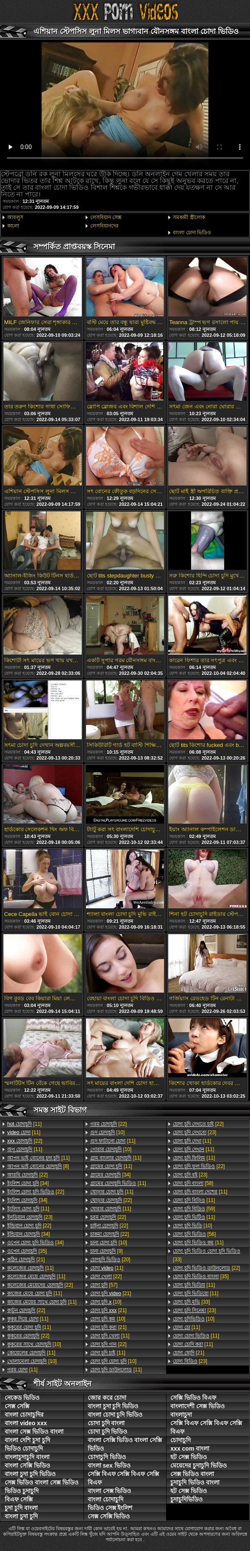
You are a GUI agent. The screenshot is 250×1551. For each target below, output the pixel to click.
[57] (104, 1285)
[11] (24, 1124)
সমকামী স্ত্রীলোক (189, 217)
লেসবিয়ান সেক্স (106, 217)
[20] (110, 1259)
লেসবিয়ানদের (104, 226)
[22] (24, 1141)
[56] (194, 1234)
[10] (34, 1344)
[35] (27, 1251)
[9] (106, 1251)
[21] (26, 1259)
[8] (38, 1166)
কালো (13, 226)
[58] (193, 1183)
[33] (206, 1255)
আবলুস (15, 217)
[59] (194, 1209)
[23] (30, 1217)
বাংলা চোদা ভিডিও (192, 233)
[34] (28, 1183)
